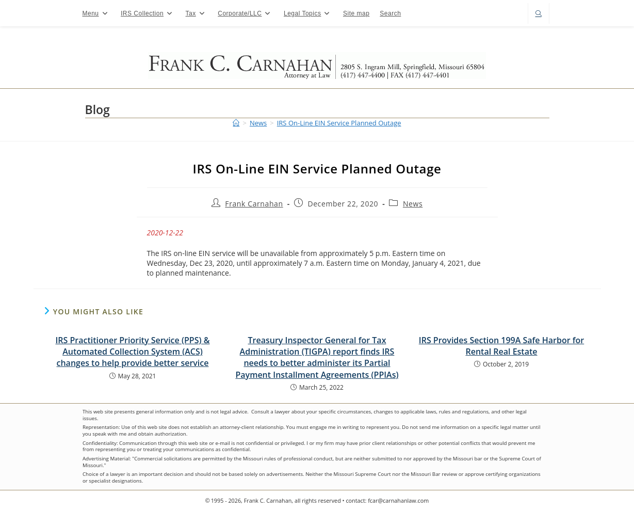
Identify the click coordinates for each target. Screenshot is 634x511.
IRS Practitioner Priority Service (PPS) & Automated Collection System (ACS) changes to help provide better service (132, 351)
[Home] (236, 122)
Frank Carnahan (254, 204)
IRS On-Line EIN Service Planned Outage (339, 122)
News (412, 204)
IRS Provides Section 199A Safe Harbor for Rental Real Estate (501, 345)
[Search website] (538, 14)
